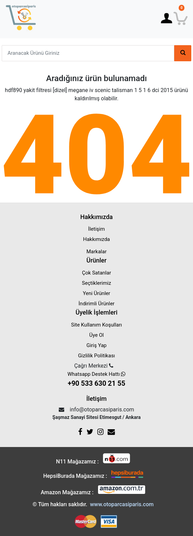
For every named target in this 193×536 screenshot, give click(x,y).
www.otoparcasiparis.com (121, 504)
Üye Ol (96, 335)
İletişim (96, 229)
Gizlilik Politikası (96, 356)
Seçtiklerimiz (96, 283)
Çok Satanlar (96, 273)
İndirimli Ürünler (96, 304)
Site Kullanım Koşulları (96, 325)
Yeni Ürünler (96, 293)
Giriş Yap (96, 345)
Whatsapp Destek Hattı (96, 379)
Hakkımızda (96, 239)
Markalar (96, 251)
